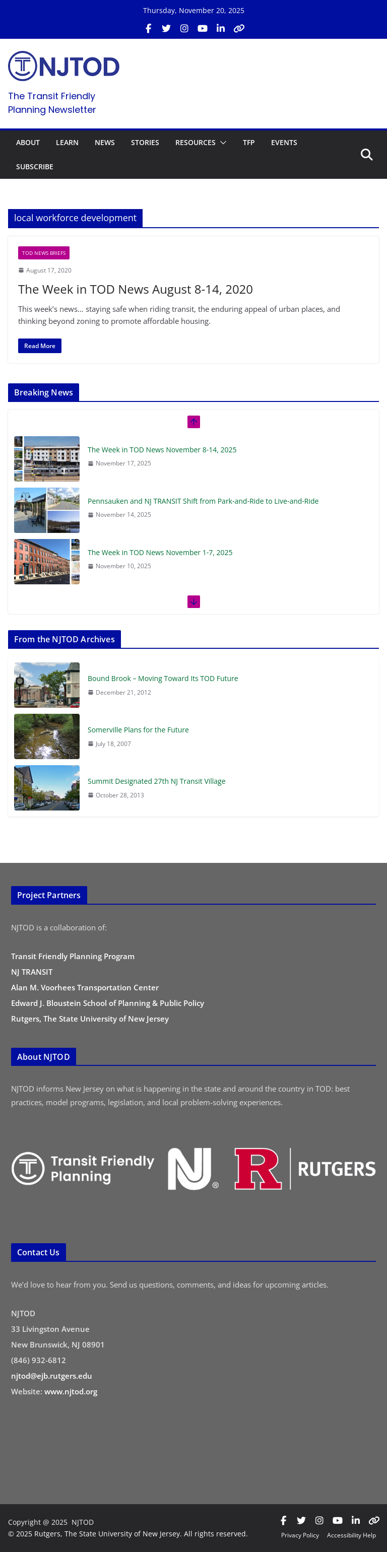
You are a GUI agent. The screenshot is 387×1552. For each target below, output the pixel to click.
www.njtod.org (70, 1391)
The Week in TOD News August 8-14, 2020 (135, 289)
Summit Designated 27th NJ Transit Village (157, 781)
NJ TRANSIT (31, 972)
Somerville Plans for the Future (138, 729)
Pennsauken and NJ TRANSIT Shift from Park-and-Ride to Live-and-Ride (203, 501)
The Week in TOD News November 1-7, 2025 (160, 552)
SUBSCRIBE (34, 166)
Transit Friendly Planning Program (73, 956)
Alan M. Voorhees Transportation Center (85, 987)
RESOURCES (195, 142)
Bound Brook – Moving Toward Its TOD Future (163, 678)
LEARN (67, 142)
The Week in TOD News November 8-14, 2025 (162, 449)
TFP (249, 142)
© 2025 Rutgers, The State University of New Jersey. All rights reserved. (128, 1533)
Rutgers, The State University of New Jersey (90, 1019)
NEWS (105, 142)
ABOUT (28, 142)
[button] (221, 143)
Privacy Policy (300, 1535)
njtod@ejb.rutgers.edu (51, 1376)
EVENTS (284, 142)
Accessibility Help (351, 1535)
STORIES (145, 142)
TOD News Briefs (44, 252)
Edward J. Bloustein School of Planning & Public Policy (107, 1003)
